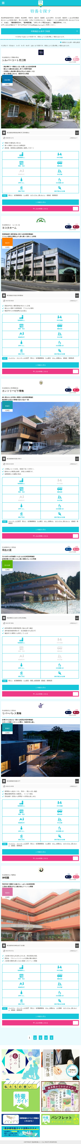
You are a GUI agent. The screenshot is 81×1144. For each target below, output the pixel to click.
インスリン (11, 358)
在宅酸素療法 (18, 195)
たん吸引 (26, 195)
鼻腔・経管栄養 (35, 680)
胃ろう (10, 195)
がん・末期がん (57, 358)
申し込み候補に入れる (40, 208)
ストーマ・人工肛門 (23, 358)
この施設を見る (40, 202)
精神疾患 (55, 195)
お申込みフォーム (37, 25)
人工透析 (59, 1008)
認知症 (49, 195)
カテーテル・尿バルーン (37, 195)
